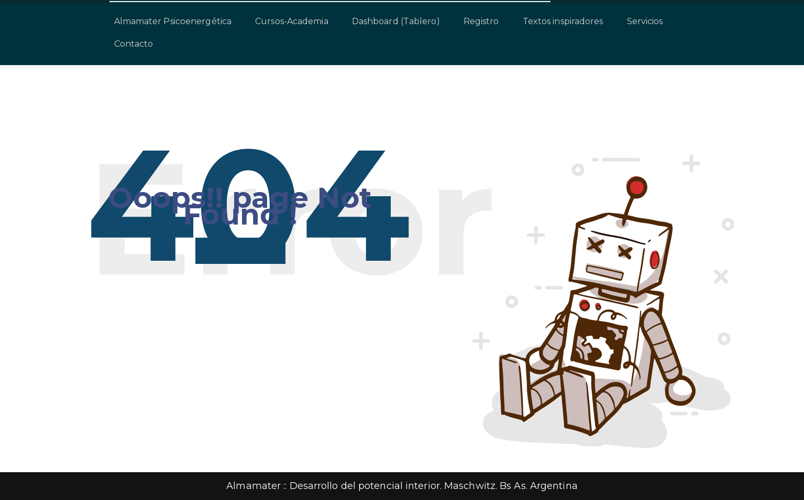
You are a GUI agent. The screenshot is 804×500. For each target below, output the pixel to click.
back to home (240, 251)
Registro (481, 21)
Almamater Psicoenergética (173, 21)
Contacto (133, 44)
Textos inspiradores (563, 21)
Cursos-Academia (291, 21)
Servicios (645, 21)
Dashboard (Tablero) (396, 21)
